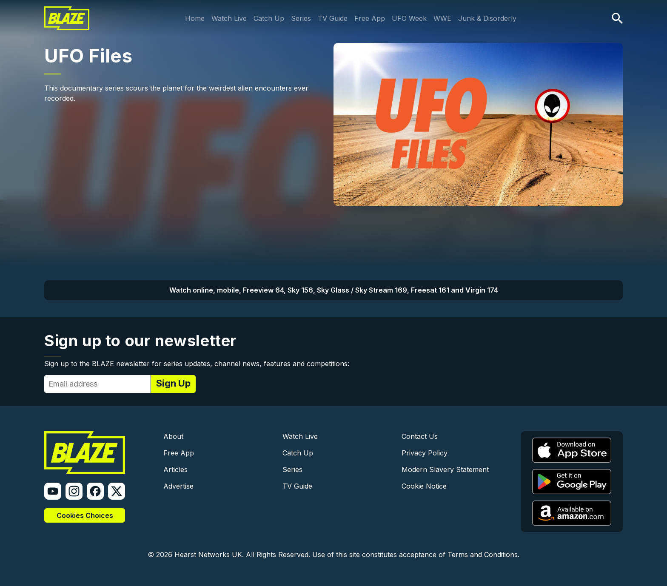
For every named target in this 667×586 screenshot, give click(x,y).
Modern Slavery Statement (445, 469)
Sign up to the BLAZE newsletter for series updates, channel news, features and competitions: (196, 363)
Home (195, 18)
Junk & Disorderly (487, 18)
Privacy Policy (425, 453)
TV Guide (333, 18)
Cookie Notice (424, 486)
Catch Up (269, 18)
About (173, 436)
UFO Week (409, 18)
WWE (442, 18)
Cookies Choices (85, 515)
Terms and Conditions (483, 554)
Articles (175, 469)
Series (301, 18)
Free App (369, 18)
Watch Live (229, 18)
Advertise (178, 486)
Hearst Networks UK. (209, 554)
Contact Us (420, 436)
